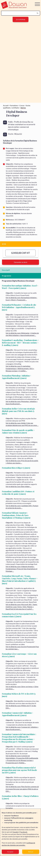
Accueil (5, 105)
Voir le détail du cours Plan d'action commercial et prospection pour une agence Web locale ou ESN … (22, 789)
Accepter (10, 852)
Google (15, 832)
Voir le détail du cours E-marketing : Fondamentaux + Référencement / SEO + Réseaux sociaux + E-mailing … (20, 368)
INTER (4, 244)
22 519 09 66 (20, 19)
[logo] (14, 8)
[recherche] (19, 13)
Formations (14, 105)
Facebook (23, 832)
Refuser (30, 852)
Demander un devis (20, 262)
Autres (23, 108)
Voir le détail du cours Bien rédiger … (18, 486)
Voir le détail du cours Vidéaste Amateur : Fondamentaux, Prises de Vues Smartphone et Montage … (21, 569)
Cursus (21, 105)
